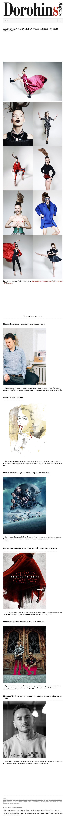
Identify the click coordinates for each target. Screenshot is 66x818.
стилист (51, 801)
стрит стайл (58, 801)
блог (25, 800)
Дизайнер (14, 800)
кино (51, 800)
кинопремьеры (55, 800)
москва (21, 801)
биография (22, 800)
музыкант (27, 801)
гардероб (27, 800)
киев (49, 800)
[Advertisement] (33, 46)
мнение (8, 801)
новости (36, 801)
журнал (32, 800)
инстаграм (40, 800)
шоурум (18, 803)
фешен (12, 803)
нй (34, 801)
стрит (55, 801)
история (47, 800)
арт (19, 800)
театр (8, 803)
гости (30, 800)
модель (13, 801)
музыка (23, 801)
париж (39, 801)
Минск (17, 800)
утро (10, 803)
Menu (6, 21)
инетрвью (36, 800)
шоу (15, 803)
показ (44, 801)
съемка (6, 803)
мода (11, 801)
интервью (43, 800)
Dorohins (4, 800)
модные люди (17, 801)
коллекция (60, 800)
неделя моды (31, 801)
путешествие (47, 801)
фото (14, 803)
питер (42, 801)
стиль (53, 801)
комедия (4, 801)
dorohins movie (9, 800)
